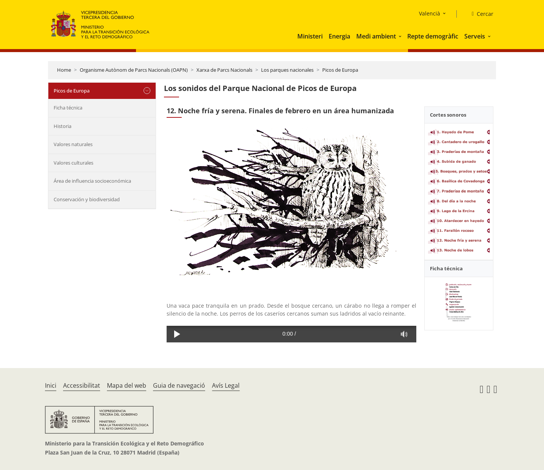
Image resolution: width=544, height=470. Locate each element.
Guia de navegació (179, 385)
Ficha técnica (68, 107)
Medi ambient (376, 36)
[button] (400, 36)
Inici (50, 385)
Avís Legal (226, 385)
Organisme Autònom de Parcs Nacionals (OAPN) (134, 69)
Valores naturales (73, 144)
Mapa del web (126, 385)
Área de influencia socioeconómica (92, 180)
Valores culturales (73, 162)
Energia (339, 36)
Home (64, 69)
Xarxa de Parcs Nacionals (224, 69)
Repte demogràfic (432, 36)
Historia (62, 126)
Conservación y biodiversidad (87, 199)
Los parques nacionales (287, 69)
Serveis (474, 36)
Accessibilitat (81, 385)
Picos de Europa (340, 69)
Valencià (429, 13)
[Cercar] (479, 14)
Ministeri (310, 36)
